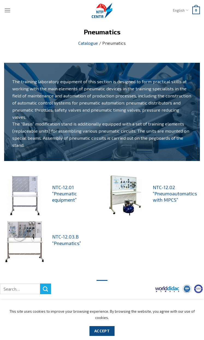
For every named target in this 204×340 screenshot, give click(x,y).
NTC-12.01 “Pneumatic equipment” (64, 193)
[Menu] (7, 10)
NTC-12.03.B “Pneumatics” (66, 240)
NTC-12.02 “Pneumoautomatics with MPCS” (175, 193)
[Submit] (45, 289)
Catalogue (88, 43)
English (180, 10)
